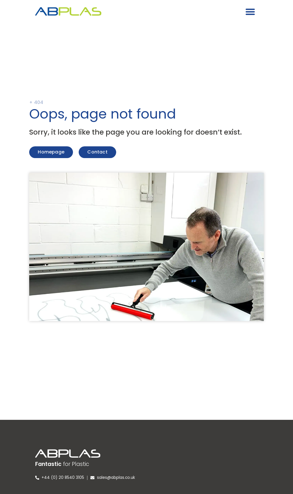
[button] (250, 11)
